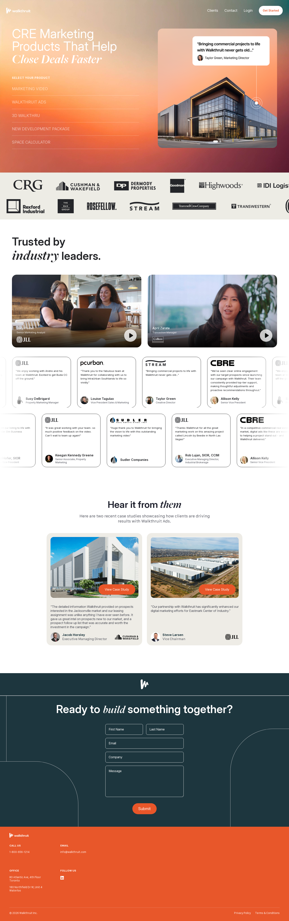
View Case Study (117, 589)
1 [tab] (215, 141)
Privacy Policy (242, 913)
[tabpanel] (217, 88)
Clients (212, 10)
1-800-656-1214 (19, 852)
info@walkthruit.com (73, 852)
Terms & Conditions (267, 913)
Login (248, 10)
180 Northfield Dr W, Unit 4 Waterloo (25, 889)
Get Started (271, 10)
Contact (230, 10)
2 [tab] (220, 141)
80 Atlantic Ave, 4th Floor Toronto (25, 879)
